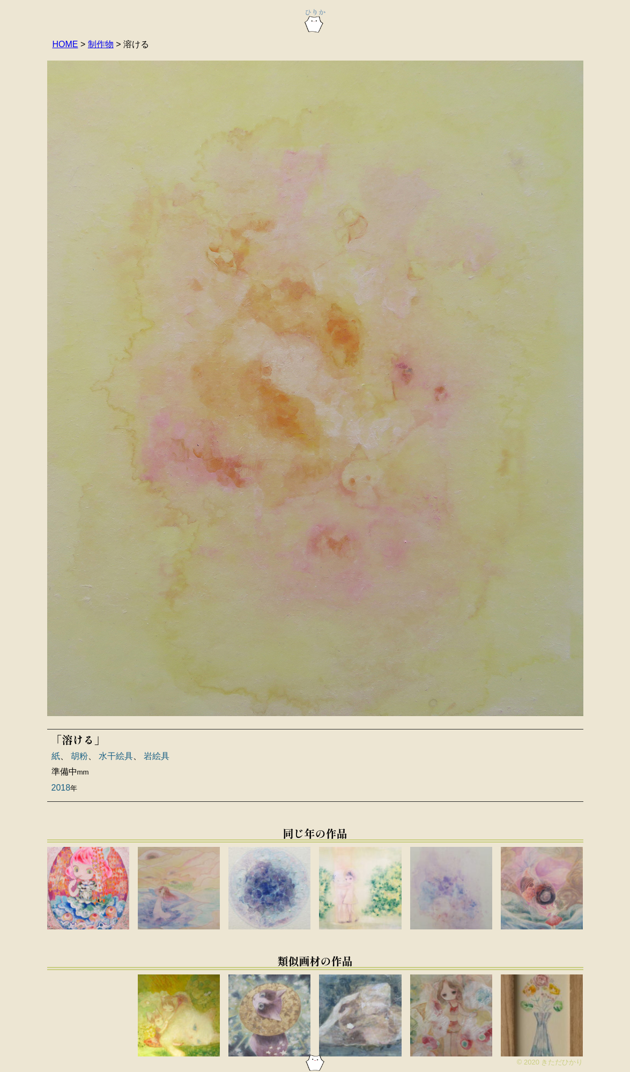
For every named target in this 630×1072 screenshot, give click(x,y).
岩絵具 (156, 756)
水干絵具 (116, 756)
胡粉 (79, 756)
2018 (61, 787)
